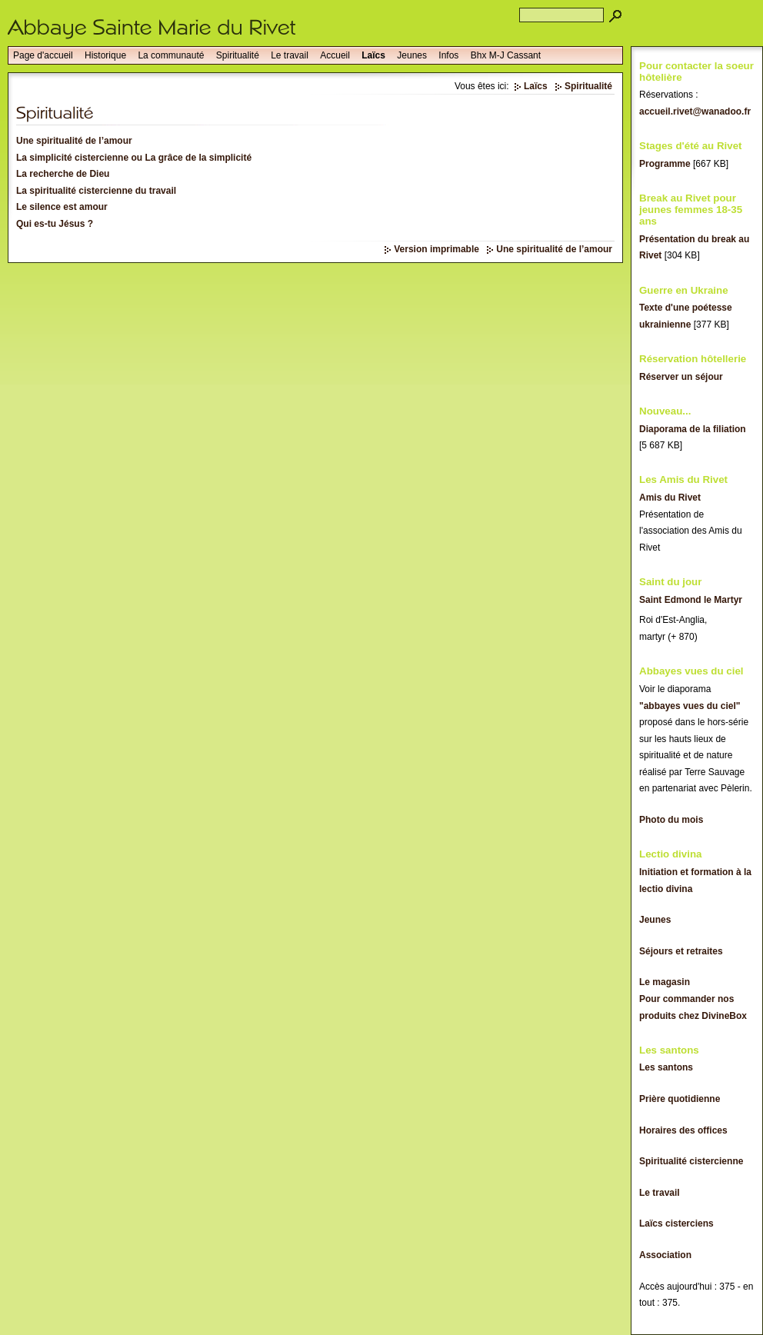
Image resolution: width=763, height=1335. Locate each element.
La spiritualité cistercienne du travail (96, 190)
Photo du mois (671, 819)
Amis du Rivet (670, 497)
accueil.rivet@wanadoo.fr (695, 111)
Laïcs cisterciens (676, 1223)
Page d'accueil (43, 55)
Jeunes (412, 55)
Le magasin (664, 982)
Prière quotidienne (679, 1099)
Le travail (289, 55)
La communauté (171, 55)
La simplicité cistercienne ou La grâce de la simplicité (134, 157)
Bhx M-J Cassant (506, 55)
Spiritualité (237, 55)
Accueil (335, 55)
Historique (105, 55)
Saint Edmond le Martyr (690, 599)
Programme (665, 163)
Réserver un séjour (681, 376)
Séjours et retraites (681, 951)
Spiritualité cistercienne (691, 1161)
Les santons (666, 1067)
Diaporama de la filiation (692, 429)
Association (665, 1255)
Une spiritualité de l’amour (74, 140)
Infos (448, 55)
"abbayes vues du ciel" (689, 706)
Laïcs (373, 55)
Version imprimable (436, 249)
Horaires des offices (683, 1130)
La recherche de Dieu (62, 173)
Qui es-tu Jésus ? (54, 223)
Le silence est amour (62, 206)
